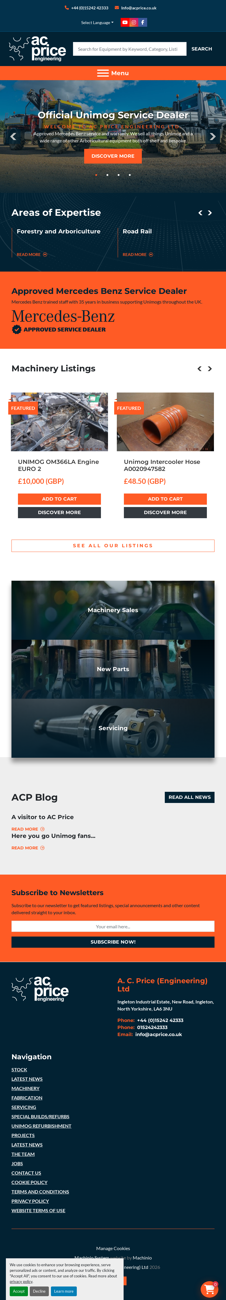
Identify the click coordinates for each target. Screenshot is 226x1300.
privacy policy (21, 1281)
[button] (96, 175)
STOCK (19, 1069)
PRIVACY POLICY (30, 1201)
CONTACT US (26, 1173)
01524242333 (151, 1027)
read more (32, 254)
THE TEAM (23, 1154)
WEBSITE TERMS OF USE (38, 1210)
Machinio (142, 1257)
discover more (113, 156)
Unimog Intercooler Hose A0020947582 (162, 465)
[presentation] (13, 136)
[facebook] (142, 22)
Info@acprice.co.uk (139, 7)
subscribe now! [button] (113, 942)
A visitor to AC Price (42, 817)
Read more (24, 829)
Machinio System (91, 1257)
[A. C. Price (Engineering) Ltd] (40, 988)
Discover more (59, 512)
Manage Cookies (113, 1248)
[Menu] (103, 73)
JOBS (17, 1163)
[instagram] (133, 22)
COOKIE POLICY (29, 1182)
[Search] (130, 49)
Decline (39, 1291)
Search (202, 49)
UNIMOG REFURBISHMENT (41, 1126)
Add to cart (59, 499)
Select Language (95, 22)
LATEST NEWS (27, 1079)
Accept (19, 1291)
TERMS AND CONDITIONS (40, 1191)
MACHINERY (25, 1088)
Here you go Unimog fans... (53, 835)
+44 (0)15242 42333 (89, 7)
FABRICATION (26, 1097)
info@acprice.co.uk (158, 1034)
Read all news (190, 797)
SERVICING (23, 1107)
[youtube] (125, 22)
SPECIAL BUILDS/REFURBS (40, 1116)
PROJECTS (23, 1135)
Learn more (64, 1291)
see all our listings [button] (113, 545)
